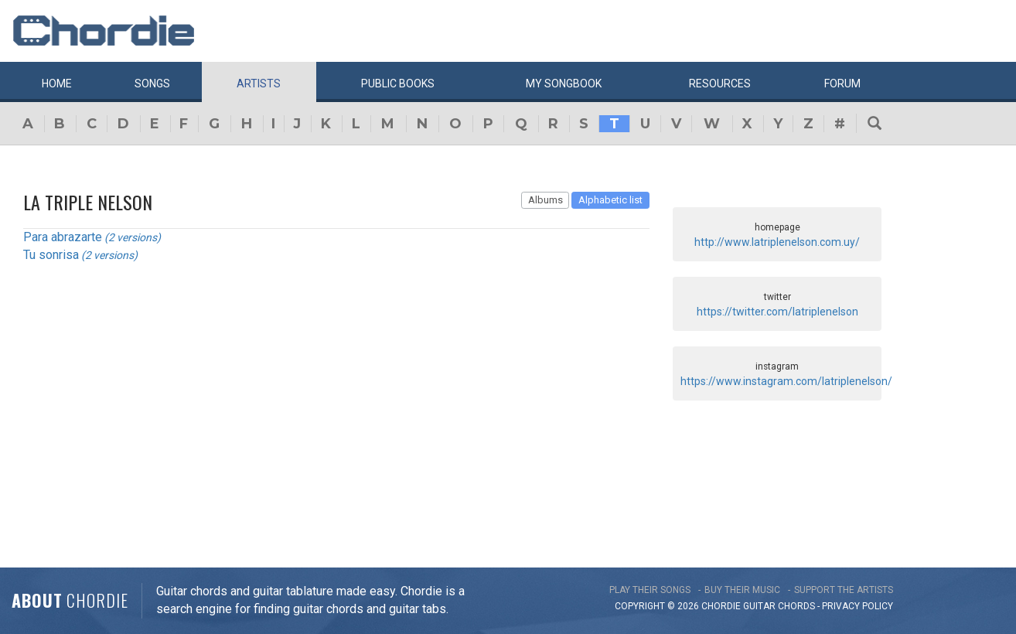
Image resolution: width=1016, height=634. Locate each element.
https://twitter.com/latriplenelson (777, 311)
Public (398, 83)
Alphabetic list (610, 200)
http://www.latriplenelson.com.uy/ (777, 242)
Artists (259, 83)
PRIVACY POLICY (857, 606)
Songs (152, 83)
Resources (720, 83)
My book (564, 83)
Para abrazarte (62, 237)
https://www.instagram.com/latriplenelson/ (786, 381)
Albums (545, 200)
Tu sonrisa (51, 254)
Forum (842, 83)
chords (796, 606)
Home (57, 83)
